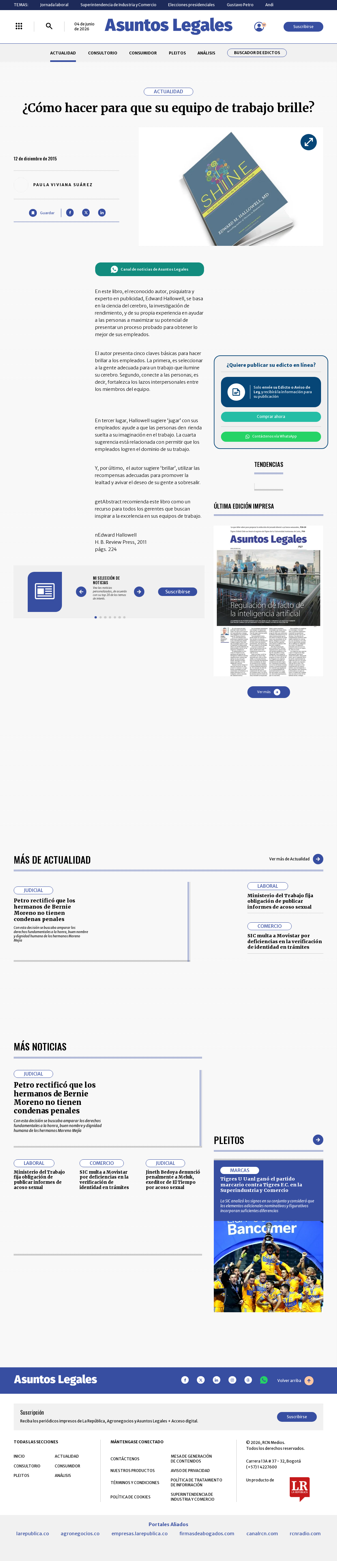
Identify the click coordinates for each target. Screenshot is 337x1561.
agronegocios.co (80, 1534)
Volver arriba (295, 1380)
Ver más (268, 692)
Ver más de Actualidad (296, 859)
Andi (269, 4)
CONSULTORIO (102, 53)
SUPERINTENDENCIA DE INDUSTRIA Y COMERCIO (192, 1497)
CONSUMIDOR (143, 53)
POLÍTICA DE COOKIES (130, 1496)
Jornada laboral (54, 4)
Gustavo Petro (240, 4)
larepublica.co (32, 1534)
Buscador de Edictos (257, 53)
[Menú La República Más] (19, 26)
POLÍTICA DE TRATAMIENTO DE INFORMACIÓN (196, 1482)
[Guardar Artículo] (41, 213)
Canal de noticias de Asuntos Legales (149, 269)
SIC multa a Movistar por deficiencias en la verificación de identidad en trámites (284, 941)
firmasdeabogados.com (206, 1534)
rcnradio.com (305, 1534)
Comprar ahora (271, 416)
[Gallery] (110, 588)
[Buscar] (49, 26)
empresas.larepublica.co (139, 1534)
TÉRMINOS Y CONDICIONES (134, 1482)
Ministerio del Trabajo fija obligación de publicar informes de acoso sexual (280, 901)
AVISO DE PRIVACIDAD (190, 1470)
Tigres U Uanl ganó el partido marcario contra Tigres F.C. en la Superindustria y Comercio (261, 1184)
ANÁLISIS (206, 53)
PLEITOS (177, 53)
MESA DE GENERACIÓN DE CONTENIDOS (191, 1459)
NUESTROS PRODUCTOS (132, 1470)
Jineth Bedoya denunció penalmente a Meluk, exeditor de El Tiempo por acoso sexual (173, 1179)
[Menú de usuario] (259, 26)
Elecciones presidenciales (191, 4)
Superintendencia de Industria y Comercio (118, 4)
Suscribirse (303, 26)
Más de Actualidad (52, 859)
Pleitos (229, 1140)
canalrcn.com (262, 1534)
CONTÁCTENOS (124, 1458)
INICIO (19, 1456)
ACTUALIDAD (63, 53)
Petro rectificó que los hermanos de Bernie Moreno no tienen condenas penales (44, 910)
